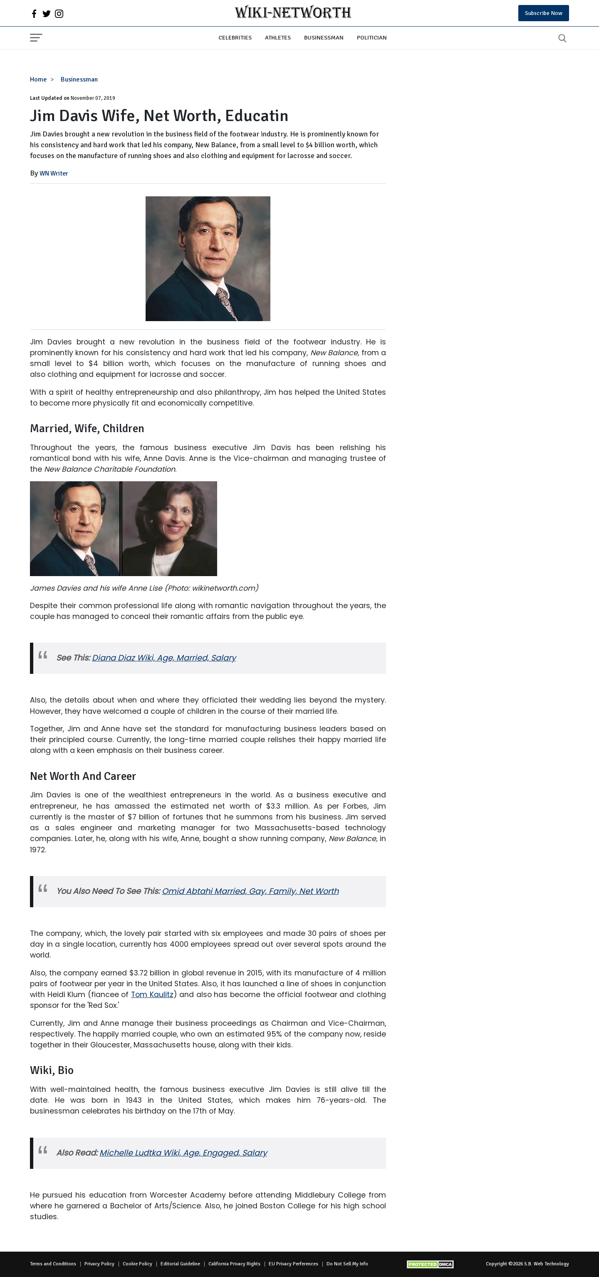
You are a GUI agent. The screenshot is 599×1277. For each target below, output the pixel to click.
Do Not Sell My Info (347, 1264)
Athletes (278, 37)
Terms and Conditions (53, 1264)
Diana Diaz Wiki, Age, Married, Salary (164, 657)
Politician (372, 37)
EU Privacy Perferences (293, 1264)
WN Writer (54, 173)
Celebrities (235, 37)
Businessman (324, 37)
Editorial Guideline (180, 1264)
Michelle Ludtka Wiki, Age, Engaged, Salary (183, 1152)
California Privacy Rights (234, 1264)
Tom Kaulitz (152, 995)
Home (38, 79)
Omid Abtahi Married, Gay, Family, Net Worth (250, 891)
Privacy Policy (99, 1264)
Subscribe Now (543, 13)
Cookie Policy (137, 1264)
